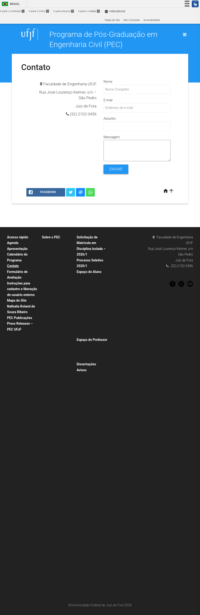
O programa (51, 243)
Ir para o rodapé (89, 11)
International (114, 11)
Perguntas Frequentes (57, 592)
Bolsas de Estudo (54, 523)
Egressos (49, 561)
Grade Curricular (53, 517)
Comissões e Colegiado (58, 536)
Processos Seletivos (56, 579)
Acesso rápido (17, 237)
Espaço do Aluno (89, 272)
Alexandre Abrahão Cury (58, 293)
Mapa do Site (112, 20)
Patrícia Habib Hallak (56, 411)
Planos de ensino (54, 249)
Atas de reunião (88, 358)
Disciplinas (50, 529)
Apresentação (17, 249)
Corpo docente (52, 274)
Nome (108, 81)
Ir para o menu (39, 11)
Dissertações (86, 364)
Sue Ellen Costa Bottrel (57, 473)
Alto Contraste (132, 20)
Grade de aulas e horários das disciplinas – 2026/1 (93, 284)
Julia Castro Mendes (56, 380)
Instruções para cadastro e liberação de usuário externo (22, 289)
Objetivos (49, 498)
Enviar (115, 169)
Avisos (82, 370)
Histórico (49, 268)
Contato (13, 266)
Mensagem (112, 137)
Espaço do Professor (92, 340)
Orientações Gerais (55, 585)
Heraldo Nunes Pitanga (57, 361)
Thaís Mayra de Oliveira (58, 479)
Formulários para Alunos (93, 296)
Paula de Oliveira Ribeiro (58, 417)
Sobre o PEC (51, 237)
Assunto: (110, 118)
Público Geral (52, 573)
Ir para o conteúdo (12, 11)
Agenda (12, 243)
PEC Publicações (19, 318)
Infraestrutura (52, 567)
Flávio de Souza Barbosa (58, 336)
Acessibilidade (152, 20)
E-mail (108, 100)
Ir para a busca (63, 11)
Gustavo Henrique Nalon (58, 355)
